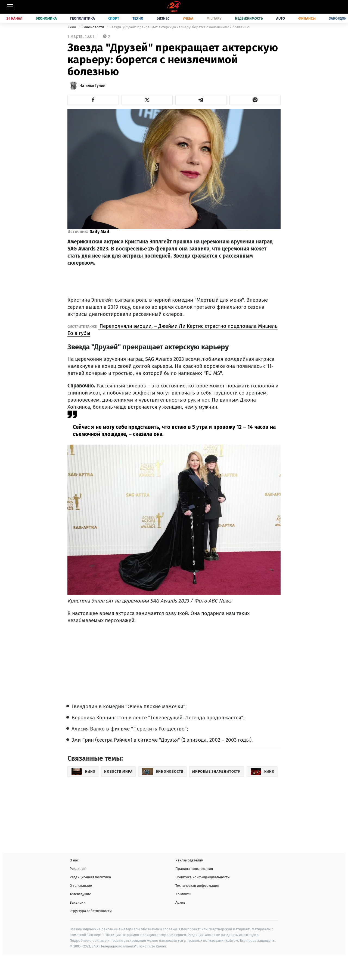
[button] (93, 100)
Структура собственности (91, 911)
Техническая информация (197, 885)
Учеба (188, 18)
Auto (280, 18)
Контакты (183, 894)
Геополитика (82, 18)
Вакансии (78, 902)
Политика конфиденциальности (202, 877)
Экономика (46, 18)
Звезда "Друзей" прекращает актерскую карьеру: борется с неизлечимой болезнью (179, 27)
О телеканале (81, 885)
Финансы (307, 18)
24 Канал (15, 18)
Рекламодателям (189, 860)
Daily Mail (99, 231)
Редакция (78, 869)
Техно (137, 18)
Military (214, 18)
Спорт (113, 18)
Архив (180, 902)
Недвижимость (249, 18)
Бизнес (163, 18)
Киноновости (93, 27)
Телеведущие (80, 894)
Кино (72, 27)
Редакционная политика (90, 877)
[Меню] (10, 6)
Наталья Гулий (92, 85)
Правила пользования (194, 869)
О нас (74, 860)
